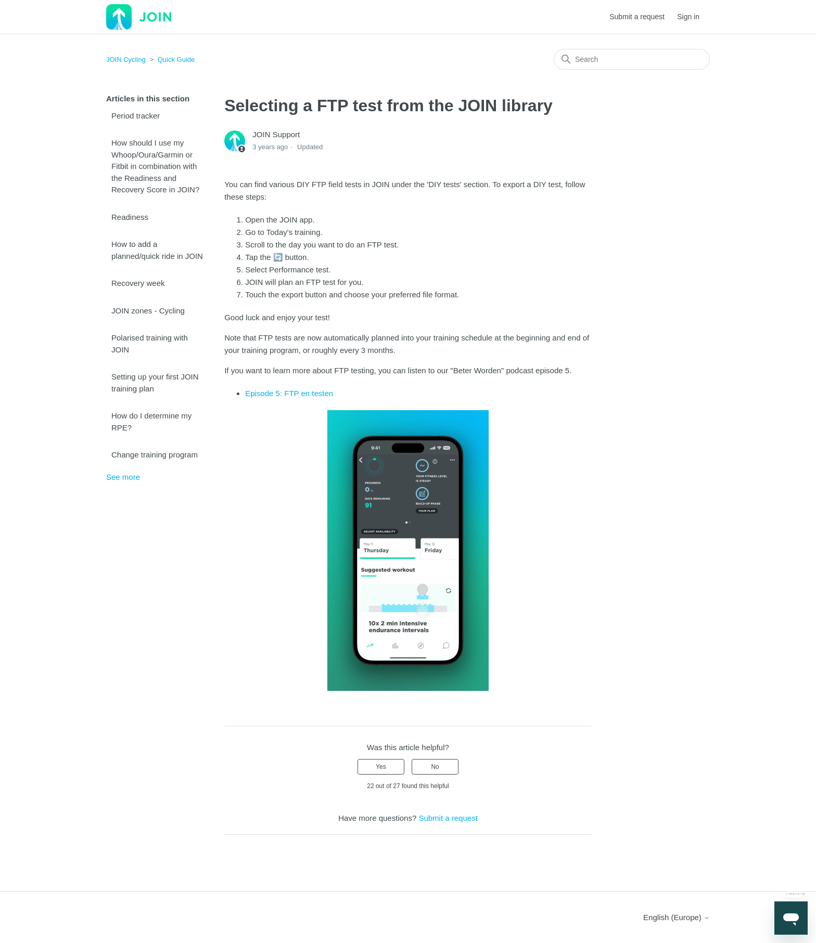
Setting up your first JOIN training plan (155, 382)
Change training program (154, 454)
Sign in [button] (688, 16)
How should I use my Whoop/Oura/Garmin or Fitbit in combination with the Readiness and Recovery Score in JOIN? (155, 166)
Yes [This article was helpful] (381, 766)
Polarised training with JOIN (149, 343)
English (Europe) (676, 917)
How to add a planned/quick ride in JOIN (157, 250)
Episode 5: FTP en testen (289, 393)
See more (123, 477)
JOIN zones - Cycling (148, 310)
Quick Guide (176, 59)
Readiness (129, 217)
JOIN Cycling (126, 59)
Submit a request (637, 16)
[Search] (632, 59)
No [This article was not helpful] (435, 766)
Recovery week (138, 283)
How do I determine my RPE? (151, 421)
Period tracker (135, 115)
